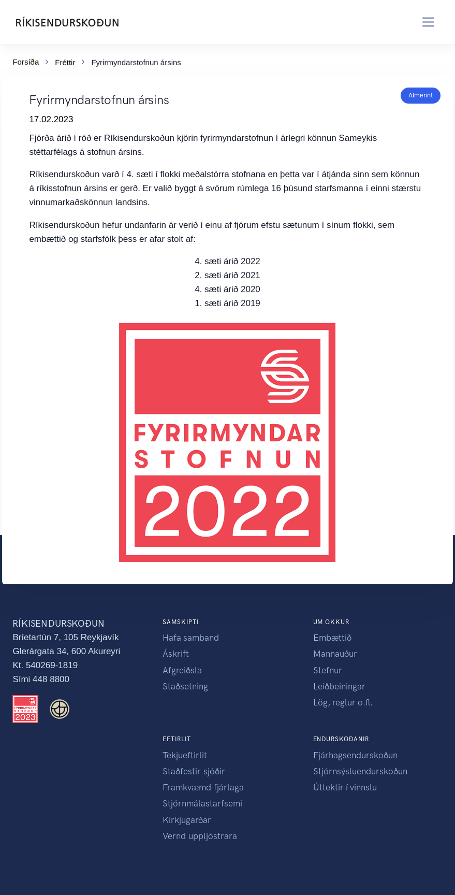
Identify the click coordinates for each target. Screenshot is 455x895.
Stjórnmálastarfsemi (202, 803)
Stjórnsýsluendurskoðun (360, 771)
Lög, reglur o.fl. (343, 702)
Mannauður (335, 653)
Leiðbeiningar (339, 686)
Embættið (332, 637)
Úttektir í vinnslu (345, 787)
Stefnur (327, 670)
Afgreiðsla (182, 670)
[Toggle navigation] (428, 22)
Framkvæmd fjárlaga (203, 787)
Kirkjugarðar (187, 820)
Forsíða (25, 60)
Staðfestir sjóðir (194, 771)
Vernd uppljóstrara (200, 836)
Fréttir (65, 60)
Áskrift (176, 653)
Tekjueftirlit (185, 755)
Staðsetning (185, 686)
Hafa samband (191, 637)
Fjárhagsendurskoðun (355, 755)
